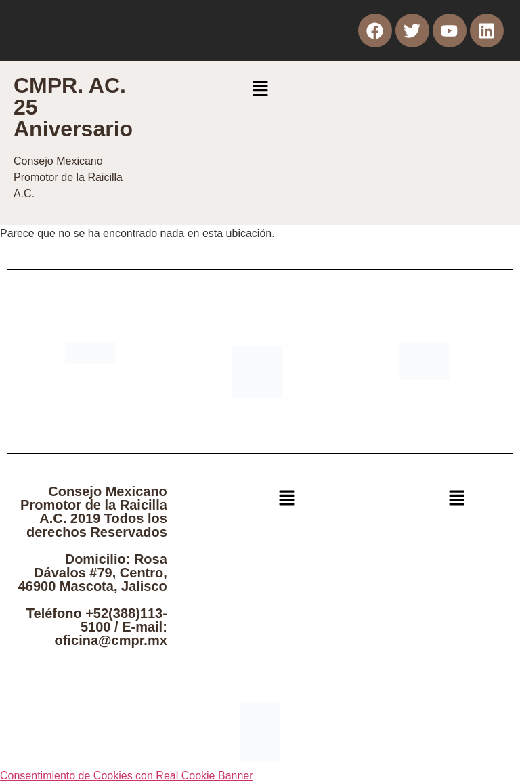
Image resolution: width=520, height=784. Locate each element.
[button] (260, 89)
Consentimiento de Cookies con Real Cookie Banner (126, 775)
